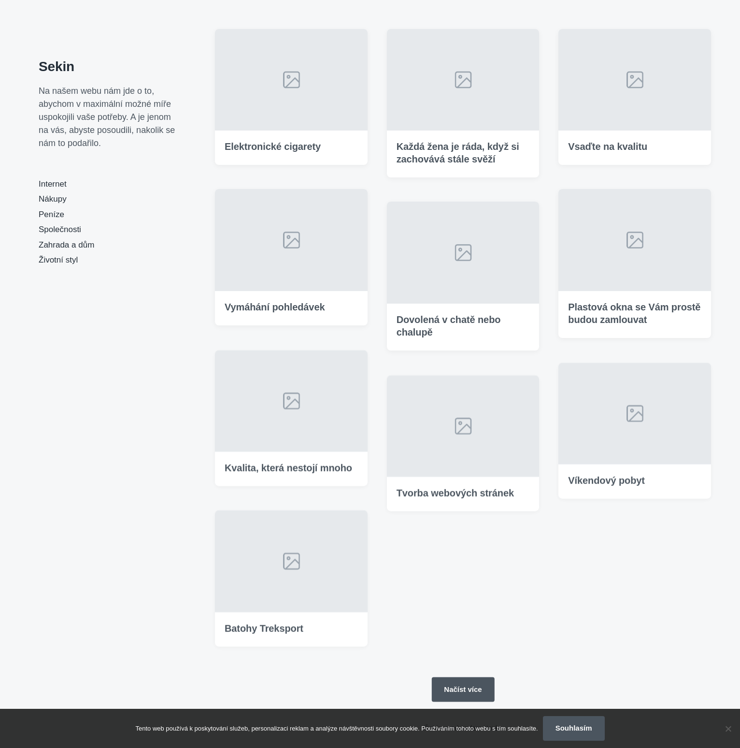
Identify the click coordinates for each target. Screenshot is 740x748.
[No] (728, 728)
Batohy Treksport (264, 641)
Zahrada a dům (66, 244)
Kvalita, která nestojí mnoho (288, 481)
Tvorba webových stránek (455, 506)
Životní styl (58, 259)
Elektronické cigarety (273, 147)
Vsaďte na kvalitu (607, 147)
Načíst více (463, 689)
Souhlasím (573, 728)
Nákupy (53, 199)
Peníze (51, 214)
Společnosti (60, 229)
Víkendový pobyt (606, 493)
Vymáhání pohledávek (275, 307)
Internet (53, 184)
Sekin (56, 66)
